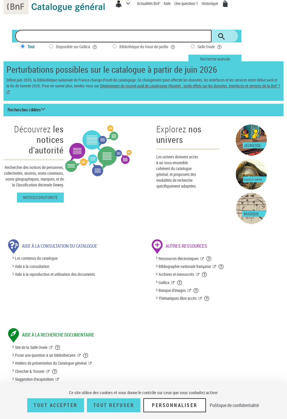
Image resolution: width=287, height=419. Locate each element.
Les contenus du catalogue (36, 258)
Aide (167, 3)
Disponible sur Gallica (77, 47)
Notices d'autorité (40, 197)
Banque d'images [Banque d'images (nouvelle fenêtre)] (172, 290)
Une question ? (186, 3)
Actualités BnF (149, 3)
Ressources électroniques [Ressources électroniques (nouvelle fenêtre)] (179, 258)
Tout (31, 46)
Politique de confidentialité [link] (234, 405)
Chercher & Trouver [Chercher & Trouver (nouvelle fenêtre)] (29, 371)
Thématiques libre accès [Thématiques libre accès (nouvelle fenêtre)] (178, 298)
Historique (210, 3)
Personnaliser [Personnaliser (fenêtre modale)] (174, 405)
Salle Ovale (210, 47)
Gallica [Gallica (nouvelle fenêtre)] (164, 282)
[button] (209, 259)
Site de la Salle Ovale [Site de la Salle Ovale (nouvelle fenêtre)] (31, 347)
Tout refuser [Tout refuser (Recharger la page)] (113, 405)
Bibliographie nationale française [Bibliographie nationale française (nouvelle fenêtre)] (185, 266)
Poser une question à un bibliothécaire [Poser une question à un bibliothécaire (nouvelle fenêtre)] (45, 355)
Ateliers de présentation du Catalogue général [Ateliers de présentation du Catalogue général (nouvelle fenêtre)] (51, 363)
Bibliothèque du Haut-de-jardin (147, 47)
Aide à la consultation (32, 266)
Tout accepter (56, 405)
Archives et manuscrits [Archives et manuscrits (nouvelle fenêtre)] (176, 274)
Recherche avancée (215, 59)
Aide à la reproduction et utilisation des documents (55, 274)
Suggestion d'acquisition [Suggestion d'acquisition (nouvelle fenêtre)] (34, 379)
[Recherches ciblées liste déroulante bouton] (27, 109)
